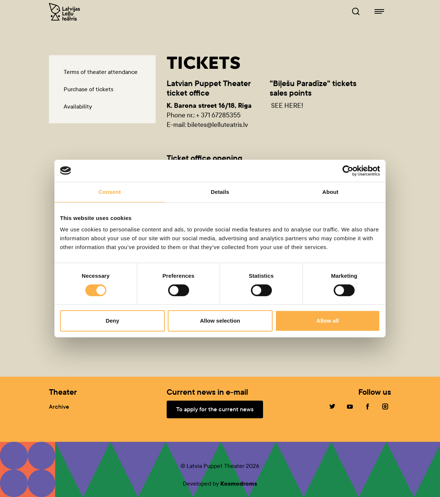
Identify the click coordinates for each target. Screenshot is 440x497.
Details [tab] (220, 192)
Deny (112, 320)
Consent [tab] (110, 192)
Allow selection (220, 320)
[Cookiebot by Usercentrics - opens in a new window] (348, 170)
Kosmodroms (238, 483)
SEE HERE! (286, 106)
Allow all (327, 320)
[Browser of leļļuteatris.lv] (356, 12)
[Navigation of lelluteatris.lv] (379, 12)
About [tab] (330, 192)
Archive (59, 406)
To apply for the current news (214, 409)
